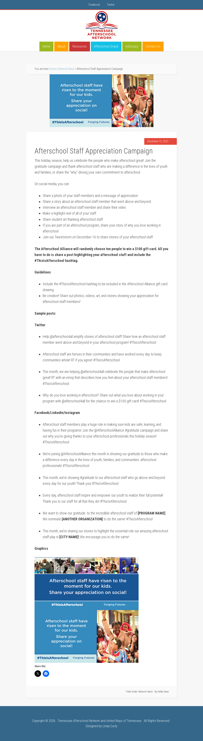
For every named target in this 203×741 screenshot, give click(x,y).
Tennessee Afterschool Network (101, 25)
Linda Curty (110, 726)
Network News (145, 691)
